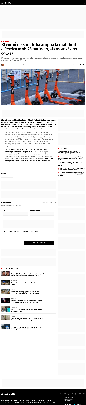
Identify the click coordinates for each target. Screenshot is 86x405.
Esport (28, 400)
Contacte (9, 402)
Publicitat (17, 402)
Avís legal (55, 402)
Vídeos (34, 400)
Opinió (16, 400)
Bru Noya (7, 64)
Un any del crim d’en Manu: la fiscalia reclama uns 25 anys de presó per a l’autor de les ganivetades (27, 271)
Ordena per (45, 202)
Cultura (13, 286)
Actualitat (9, 400)
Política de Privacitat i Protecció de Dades (27, 231)
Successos (14, 268)
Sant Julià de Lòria (7, 176)
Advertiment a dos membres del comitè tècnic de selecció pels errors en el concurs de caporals (26, 324)
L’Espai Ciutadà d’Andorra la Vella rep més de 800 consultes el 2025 (26, 306)
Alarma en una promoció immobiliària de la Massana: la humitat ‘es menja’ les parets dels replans (71, 174)
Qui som (3, 402)
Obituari (49, 400)
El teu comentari (8, 218)
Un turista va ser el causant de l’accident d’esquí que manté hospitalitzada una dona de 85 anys (71, 164)
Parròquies (5, 41)
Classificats (41, 400)
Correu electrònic (35, 210)
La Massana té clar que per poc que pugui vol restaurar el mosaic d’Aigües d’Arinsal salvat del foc (26, 289)
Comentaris (27, 65)
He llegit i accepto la (20, 231)
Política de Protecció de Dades (30, 402)
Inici (2, 400)
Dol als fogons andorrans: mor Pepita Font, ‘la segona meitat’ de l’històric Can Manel (71, 169)
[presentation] (15, 238)
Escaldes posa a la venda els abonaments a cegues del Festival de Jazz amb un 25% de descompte (26, 298)
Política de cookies (45, 402)
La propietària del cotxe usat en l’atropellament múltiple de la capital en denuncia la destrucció (69, 152)
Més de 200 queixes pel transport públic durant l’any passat (27, 280)
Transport (14, 277)
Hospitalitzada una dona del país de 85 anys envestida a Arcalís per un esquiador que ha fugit (71, 158)
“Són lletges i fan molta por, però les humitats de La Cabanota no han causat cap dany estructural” (27, 315)
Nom (4, 210)
